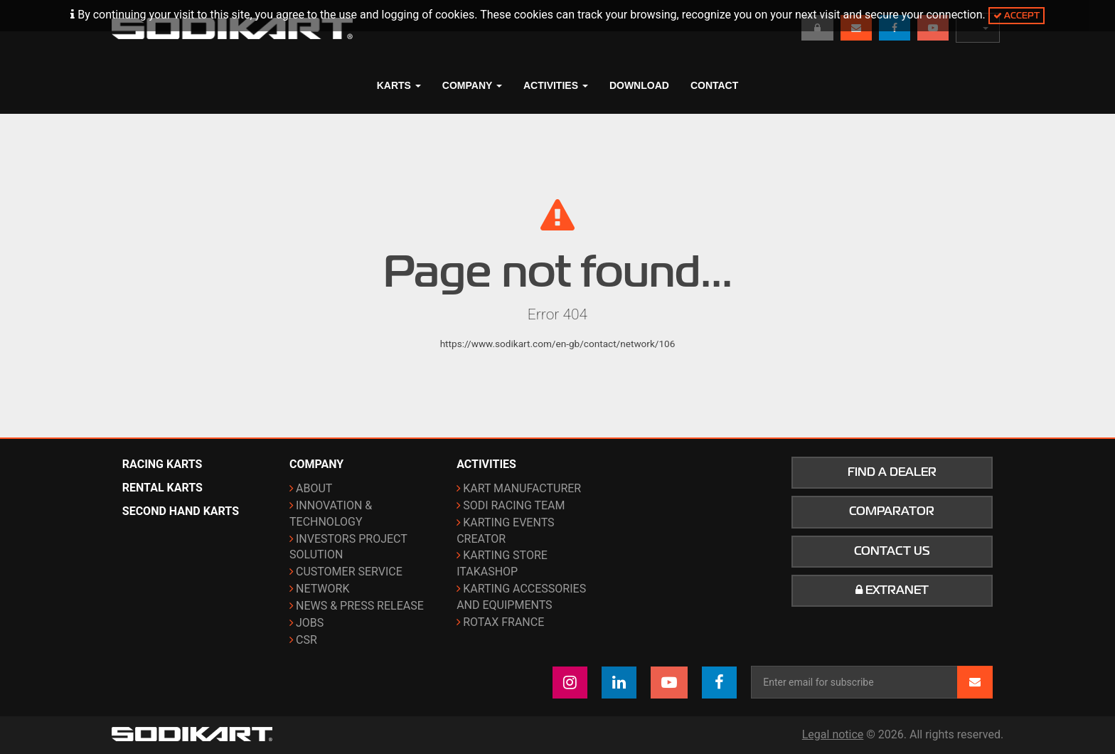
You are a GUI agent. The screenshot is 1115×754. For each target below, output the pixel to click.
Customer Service (349, 571)
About (314, 488)
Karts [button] (399, 85)
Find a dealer (892, 472)
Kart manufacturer (522, 488)
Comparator (891, 511)
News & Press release (360, 605)
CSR (306, 640)
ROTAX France (503, 622)
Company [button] (472, 85)
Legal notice (833, 734)
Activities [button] (555, 85)
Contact (714, 85)
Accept (1016, 15)
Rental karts (162, 487)
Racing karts (162, 464)
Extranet (892, 590)
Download (639, 85)
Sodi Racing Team (514, 505)
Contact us (892, 551)
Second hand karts (180, 511)
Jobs (310, 623)
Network (322, 588)
